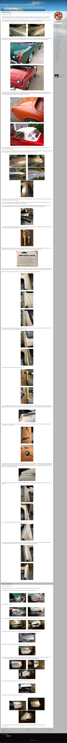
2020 (56, 31)
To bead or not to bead (6, 14)
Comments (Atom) (9, 731)
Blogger (35, 740)
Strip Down (8, 10)
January (57, 50)
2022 (56, 28)
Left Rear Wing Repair (6, 586)
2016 (56, 54)
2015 (56, 56)
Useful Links (24, 10)
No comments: (5, 726)
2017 (56, 53)
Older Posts (49, 729)
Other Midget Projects (32, 10)
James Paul (62, 74)
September (58, 40)
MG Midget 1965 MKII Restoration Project (17, 5)
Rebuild (18, 10)
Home (3, 10)
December (58, 33)
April (57, 47)
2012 (56, 60)
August (57, 42)
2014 (56, 57)
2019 (56, 32)
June (57, 44)
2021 (56, 29)
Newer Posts (4, 729)
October (57, 39)
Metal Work (14, 10)
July (57, 43)
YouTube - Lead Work (34, 147)
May (57, 46)
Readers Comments (40, 10)
